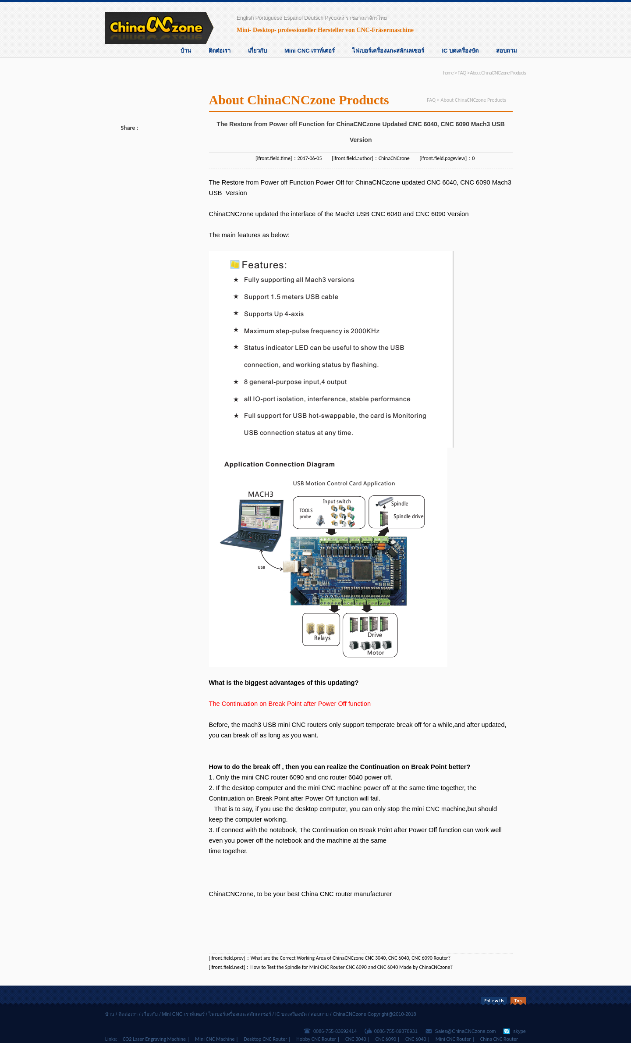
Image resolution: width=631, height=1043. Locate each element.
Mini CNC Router (453, 1039)
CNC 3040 (355, 1039)
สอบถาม (506, 50)
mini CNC (322, 787)
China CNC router (326, 893)
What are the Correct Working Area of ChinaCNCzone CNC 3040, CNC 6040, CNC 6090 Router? (350, 958)
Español (293, 18)
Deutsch (313, 18)
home (448, 72)
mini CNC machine (438, 808)
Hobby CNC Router (316, 1039)
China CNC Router (499, 1039)
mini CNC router (264, 777)
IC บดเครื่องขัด (460, 50)
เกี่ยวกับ (257, 50)
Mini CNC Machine (214, 1039)
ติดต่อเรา (219, 50)
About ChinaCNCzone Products (498, 72)
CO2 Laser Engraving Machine (154, 1039)
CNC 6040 (442, 182)
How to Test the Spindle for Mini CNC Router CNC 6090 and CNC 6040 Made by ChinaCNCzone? (351, 967)
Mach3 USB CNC (360, 213)
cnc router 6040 (340, 777)
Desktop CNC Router (265, 1039)
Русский (335, 18)
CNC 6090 (475, 182)
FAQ (461, 72)
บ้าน (186, 50)
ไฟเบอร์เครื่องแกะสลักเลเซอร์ (388, 50)
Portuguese (268, 18)
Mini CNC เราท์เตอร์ (309, 50)
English (245, 18)
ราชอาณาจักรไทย (366, 18)
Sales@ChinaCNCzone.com (465, 1031)
